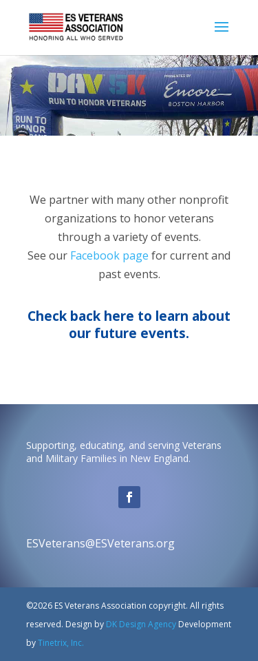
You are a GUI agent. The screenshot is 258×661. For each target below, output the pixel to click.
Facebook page (109, 255)
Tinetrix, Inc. (61, 643)
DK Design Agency (140, 624)
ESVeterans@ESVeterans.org (100, 543)
